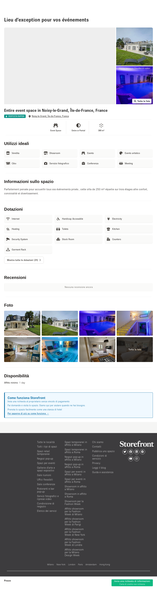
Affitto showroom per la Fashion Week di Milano (74, 511)
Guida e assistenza (102, 472)
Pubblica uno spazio (103, 451)
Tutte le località (46, 442)
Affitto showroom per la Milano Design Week (74, 552)
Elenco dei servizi (47, 510)
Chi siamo (97, 442)
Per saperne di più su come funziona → (28, 413)
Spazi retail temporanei (43, 453)
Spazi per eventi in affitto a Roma (75, 480)
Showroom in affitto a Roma (76, 495)
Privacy (96, 463)
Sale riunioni (44, 475)
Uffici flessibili (45, 479)
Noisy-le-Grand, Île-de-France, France (50, 116)
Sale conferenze (46, 484)
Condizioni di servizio (99, 457)
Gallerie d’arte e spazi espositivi (46, 469)
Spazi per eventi (46, 463)
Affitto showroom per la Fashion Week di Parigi (74, 521)
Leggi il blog (99, 467)
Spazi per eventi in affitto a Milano (75, 473)
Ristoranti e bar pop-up (45, 490)
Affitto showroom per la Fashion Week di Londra (74, 542)
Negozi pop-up (45, 458)
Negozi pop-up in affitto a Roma (74, 466)
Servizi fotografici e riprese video (48, 497)
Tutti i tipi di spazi (47, 446)
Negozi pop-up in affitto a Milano (74, 458)
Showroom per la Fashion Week (74, 503)
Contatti (96, 446)
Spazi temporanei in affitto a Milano (76, 443)
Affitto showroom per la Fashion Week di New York (75, 532)
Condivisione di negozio (45, 505)
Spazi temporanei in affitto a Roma (76, 451)
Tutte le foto (142, 101)
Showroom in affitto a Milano (76, 488)
